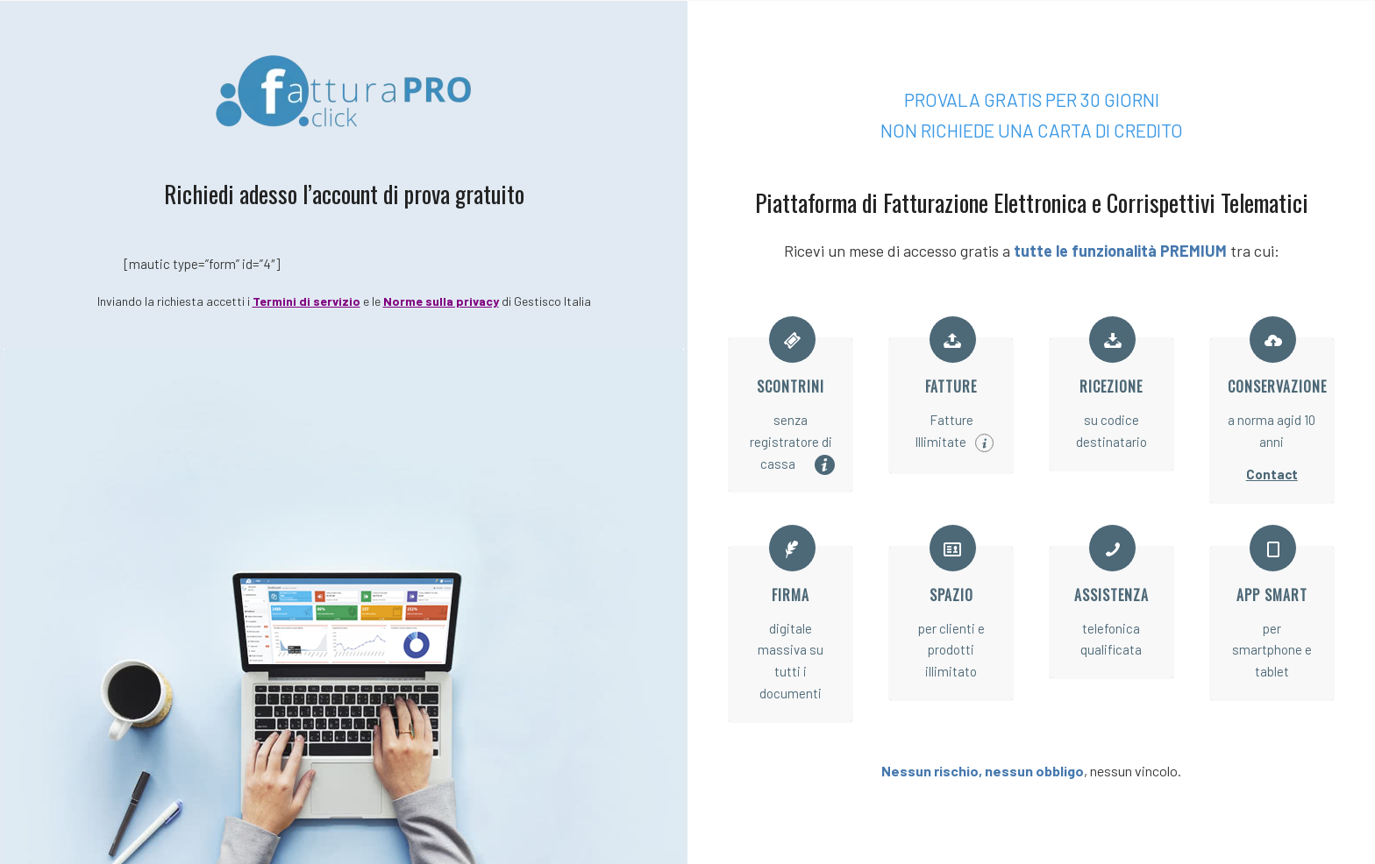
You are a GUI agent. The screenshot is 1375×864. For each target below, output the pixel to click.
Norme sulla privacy (441, 301)
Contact (1272, 474)
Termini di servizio (306, 301)
